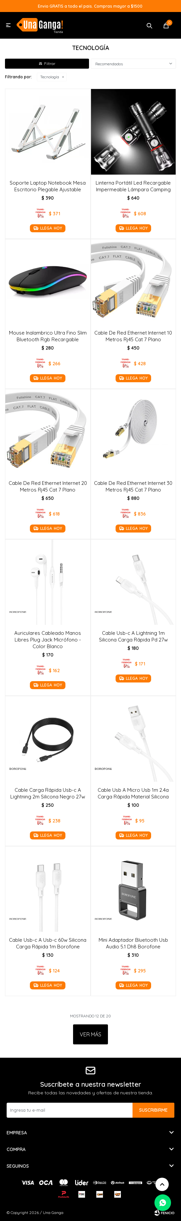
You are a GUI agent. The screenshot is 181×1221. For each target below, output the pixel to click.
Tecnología (49, 76)
